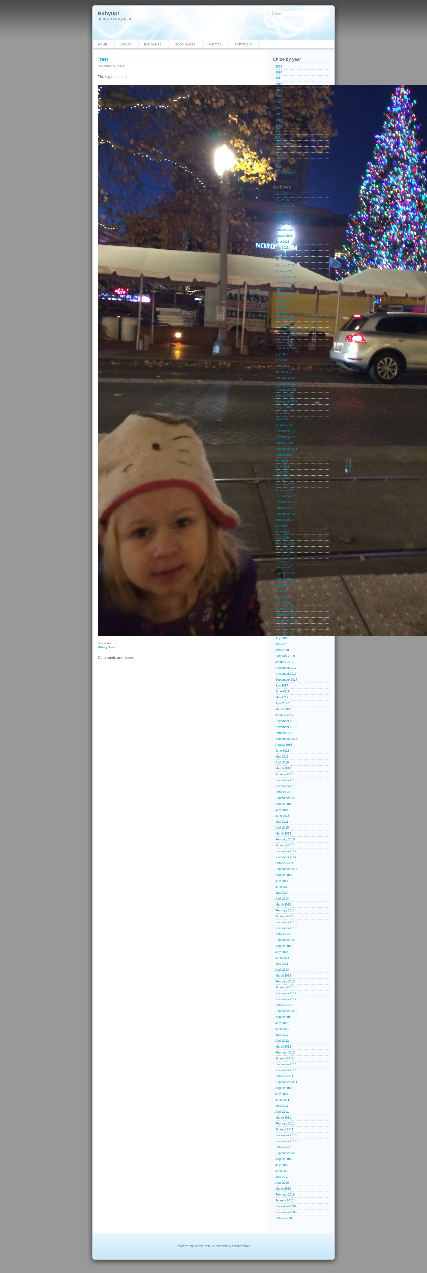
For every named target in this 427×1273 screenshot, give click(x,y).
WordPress (203, 1246)
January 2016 (284, 774)
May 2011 (281, 1105)
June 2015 (282, 815)
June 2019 (282, 590)
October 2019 (284, 567)
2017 (278, 113)
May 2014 (281, 892)
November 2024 (285, 283)
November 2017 (285, 673)
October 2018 (284, 626)
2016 (278, 107)
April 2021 (282, 472)
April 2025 (282, 253)
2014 (101, 647)
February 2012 (285, 1052)
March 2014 (283, 904)
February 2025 (285, 265)
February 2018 (285, 655)
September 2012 (286, 1011)
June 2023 (282, 360)
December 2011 (285, 1064)
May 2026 (281, 194)
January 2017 (284, 715)
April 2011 (282, 1111)
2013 (278, 90)
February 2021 (285, 484)
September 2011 (286, 1082)
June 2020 (282, 531)
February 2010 (285, 1194)
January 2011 (284, 1129)
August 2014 (283, 874)
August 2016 (283, 744)
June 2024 (282, 312)
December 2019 (285, 555)
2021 (278, 137)
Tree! (103, 59)
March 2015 (283, 833)
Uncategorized (285, 173)
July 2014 (281, 880)
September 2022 (286, 401)
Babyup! (108, 13)
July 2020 (281, 525)
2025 (278, 161)
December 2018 (285, 614)
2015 (278, 102)
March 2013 (283, 975)
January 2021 (284, 490)
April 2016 (282, 762)
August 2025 (283, 235)
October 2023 (284, 342)
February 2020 (285, 543)
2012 (278, 84)
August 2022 (283, 407)
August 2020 (283, 519)
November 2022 (285, 389)
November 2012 (285, 999)
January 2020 (284, 549)
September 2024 (286, 294)
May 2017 (281, 697)
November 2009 (285, 1212)
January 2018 (284, 661)
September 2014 (286, 869)
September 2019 (286, 573)
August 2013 (283, 945)
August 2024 (283, 300)
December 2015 (285, 780)
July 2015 (281, 809)
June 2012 (282, 1028)
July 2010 (281, 1164)
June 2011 (282, 1099)
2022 (278, 143)
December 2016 (285, 721)
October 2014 (284, 863)
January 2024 (284, 324)
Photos (215, 44)
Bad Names (153, 44)
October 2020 (284, 508)
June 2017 (282, 691)
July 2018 (281, 638)
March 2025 (283, 259)
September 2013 (286, 940)
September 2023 (286, 348)
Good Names (185, 44)
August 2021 (283, 454)
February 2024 (285, 318)
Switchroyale (241, 1246)
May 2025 (281, 247)
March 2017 (283, 709)
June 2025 (282, 241)
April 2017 (282, 703)
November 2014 (285, 857)
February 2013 (285, 981)
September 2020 (286, 513)
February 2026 (285, 206)
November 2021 (285, 437)
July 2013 (281, 951)
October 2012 (284, 1005)
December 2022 (285, 383)
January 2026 (284, 212)
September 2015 (286, 798)
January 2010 (284, 1200)
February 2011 (285, 1123)
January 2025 (284, 271)
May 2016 (281, 756)
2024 (278, 155)
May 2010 (281, 1176)
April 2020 (282, 537)
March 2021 (283, 478)
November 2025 (285, 223)
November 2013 (285, 928)
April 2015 (282, 827)
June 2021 (282, 466)
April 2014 (282, 898)
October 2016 (284, 732)
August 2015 (283, 803)
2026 (278, 167)
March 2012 (283, 1046)
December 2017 (285, 667)
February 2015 (285, 839)
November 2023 (285, 336)
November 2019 (285, 561)
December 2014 (285, 851)
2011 (278, 78)
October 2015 (284, 792)
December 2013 (285, 922)
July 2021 (281, 460)
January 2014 (284, 916)
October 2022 (284, 395)
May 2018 (281, 644)
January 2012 (284, 1058)
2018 (278, 119)
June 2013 (282, 957)
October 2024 (284, 289)
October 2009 (284, 1218)
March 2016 (283, 768)
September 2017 (286, 679)
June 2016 (282, 750)
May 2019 (281, 596)
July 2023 (281, 354)
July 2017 (281, 685)
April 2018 (282, 650)
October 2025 (284, 229)
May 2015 (281, 821)
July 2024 (281, 306)
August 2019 (283, 579)
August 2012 (283, 1017)
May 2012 (281, 1034)
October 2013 (284, 934)
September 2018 (286, 632)
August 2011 (283, 1088)
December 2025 (285, 218)
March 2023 (283, 371)
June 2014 (282, 886)
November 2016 (285, 727)
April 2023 (282, 365)
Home (102, 44)
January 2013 (284, 987)
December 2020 (285, 496)
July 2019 (281, 584)
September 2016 (286, 738)
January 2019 (284, 608)
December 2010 (285, 1135)
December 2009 (285, 1206)
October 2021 (284, 442)
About (125, 44)
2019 (278, 125)
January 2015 (284, 845)
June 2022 (282, 413)
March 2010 (283, 1188)
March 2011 (283, 1117)
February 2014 (285, 910)
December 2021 (285, 431)
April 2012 (282, 1040)
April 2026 (282, 200)
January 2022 (284, 425)
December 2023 (285, 330)
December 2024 (285, 277)
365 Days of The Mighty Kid (114, 19)
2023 (278, 149)
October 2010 (284, 1147)
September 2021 (286, 448)
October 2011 (284, 1076)
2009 (278, 66)
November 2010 (285, 1141)
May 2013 (281, 963)
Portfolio (243, 44)
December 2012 (285, 993)
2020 (278, 131)
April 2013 (282, 969)
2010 (278, 72)
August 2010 (283, 1159)
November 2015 (285, 786)
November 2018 (285, 620)
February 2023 (285, 377)
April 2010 (282, 1182)
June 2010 (282, 1170)
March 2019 (283, 602)
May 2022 (281, 419)
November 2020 (285, 502)
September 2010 (286, 1153)
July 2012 (281, 1022)
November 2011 (285, 1070)
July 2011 (281, 1093)
